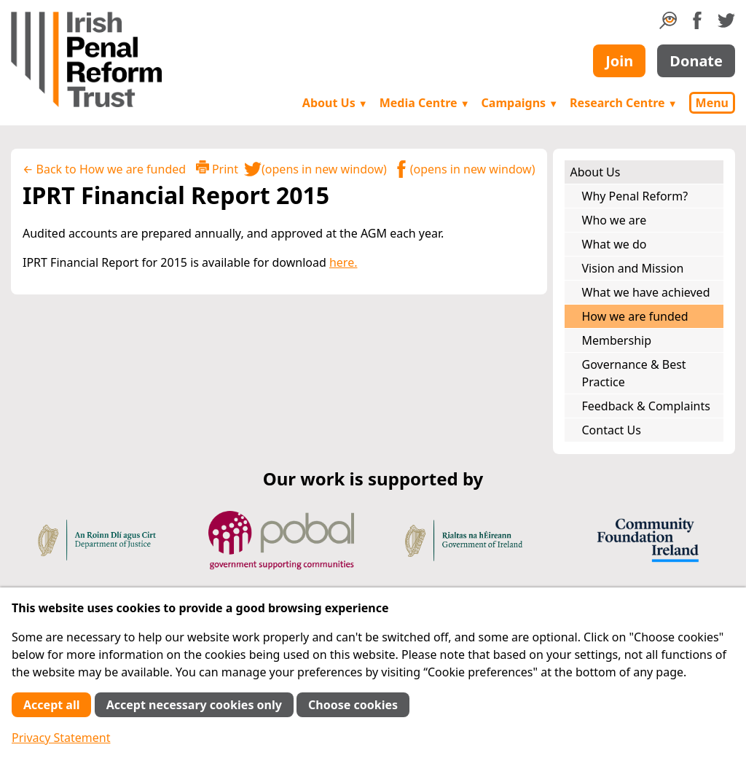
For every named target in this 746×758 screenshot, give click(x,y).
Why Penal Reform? (635, 196)
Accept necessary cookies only (194, 705)
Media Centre (425, 103)
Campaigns (520, 103)
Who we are (614, 220)
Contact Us (611, 430)
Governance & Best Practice (634, 373)
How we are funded (635, 316)
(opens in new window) (315, 169)
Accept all (51, 705)
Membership (617, 340)
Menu (712, 103)
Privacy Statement (61, 738)
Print (217, 168)
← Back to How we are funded (104, 169)
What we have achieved (646, 292)
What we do (614, 244)
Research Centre (623, 103)
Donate (696, 61)
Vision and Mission (633, 268)
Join (619, 61)
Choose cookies (353, 705)
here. (343, 262)
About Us (335, 103)
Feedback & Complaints (646, 406)
